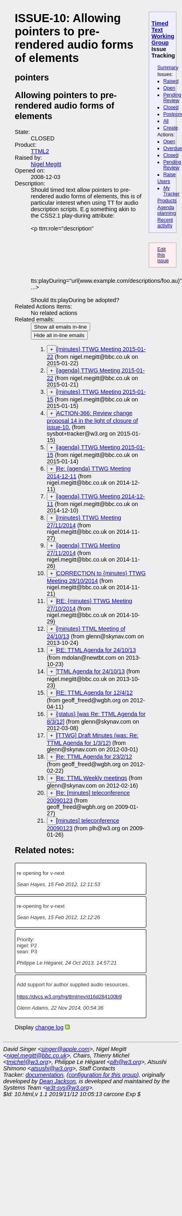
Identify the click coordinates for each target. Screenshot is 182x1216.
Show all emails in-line (60, 327)
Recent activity (165, 222)
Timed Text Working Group (163, 33)
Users (163, 181)
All (166, 121)
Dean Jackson (57, 1081)
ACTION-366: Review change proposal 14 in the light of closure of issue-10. (92, 420)
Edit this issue (163, 255)
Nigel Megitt (46, 164)
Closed (170, 107)
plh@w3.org (125, 1062)
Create (170, 128)
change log (49, 1027)
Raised (170, 81)
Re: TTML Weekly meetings (92, 778)
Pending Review (172, 97)
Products (166, 201)
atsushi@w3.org (51, 1068)
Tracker (171, 191)
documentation (44, 1075)
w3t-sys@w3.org (67, 1087)
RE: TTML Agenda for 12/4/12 (95, 692)
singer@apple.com (65, 1049)
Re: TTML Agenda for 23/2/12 (94, 756)
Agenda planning (166, 210)
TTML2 (40, 151)
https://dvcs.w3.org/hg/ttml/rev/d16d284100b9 (69, 997)
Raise (169, 174)
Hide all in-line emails (59, 335)
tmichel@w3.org (27, 1062)
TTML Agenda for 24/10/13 (91, 671)
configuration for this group (103, 1075)
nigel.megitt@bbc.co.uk (36, 1055)
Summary (167, 67)
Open (169, 88)
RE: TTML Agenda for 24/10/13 (96, 650)
